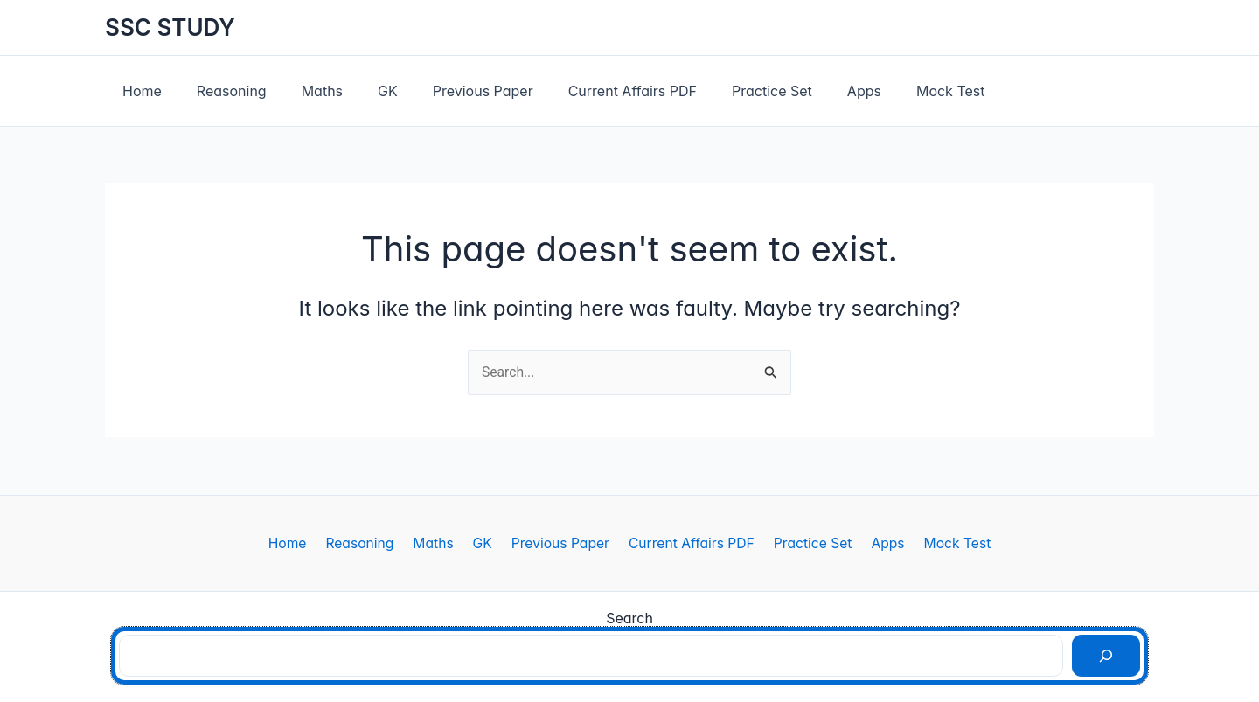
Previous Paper (451, 91)
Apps (812, 91)
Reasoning (221, 91)
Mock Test (891, 91)
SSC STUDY (170, 27)
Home (138, 91)
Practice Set (726, 91)
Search (629, 618)
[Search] (1106, 656)
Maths (304, 91)
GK (363, 91)
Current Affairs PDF (594, 91)
